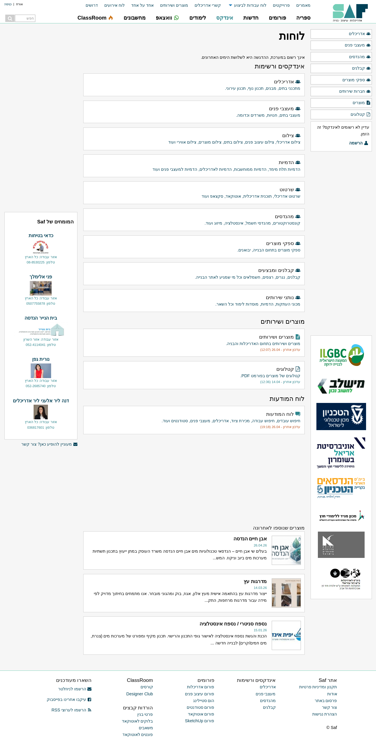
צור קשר (329, 707)
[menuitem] (300, 5)
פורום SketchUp (199, 720)
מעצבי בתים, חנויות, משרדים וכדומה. (194, 111)
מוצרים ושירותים (174, 5)
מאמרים (303, 5)
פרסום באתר (326, 700)
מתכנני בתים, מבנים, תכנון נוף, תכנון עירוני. (194, 84)
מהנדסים (359, 57)
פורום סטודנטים (200, 707)
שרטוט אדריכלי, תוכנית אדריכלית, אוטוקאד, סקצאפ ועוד (194, 192)
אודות (332, 694)
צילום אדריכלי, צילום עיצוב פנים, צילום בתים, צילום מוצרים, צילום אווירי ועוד (194, 138)
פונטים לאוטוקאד (137, 734)
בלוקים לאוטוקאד (137, 721)
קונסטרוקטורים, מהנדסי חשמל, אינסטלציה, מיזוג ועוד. (194, 219)
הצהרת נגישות (324, 714)
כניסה (8, 4)
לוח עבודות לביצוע (250, 5)
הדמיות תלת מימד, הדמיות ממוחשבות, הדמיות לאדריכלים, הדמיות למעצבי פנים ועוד (194, 165)
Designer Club (139, 694)
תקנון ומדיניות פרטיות (318, 687)
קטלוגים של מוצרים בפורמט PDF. (194, 375)
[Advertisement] (194, 479)
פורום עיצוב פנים (199, 694)
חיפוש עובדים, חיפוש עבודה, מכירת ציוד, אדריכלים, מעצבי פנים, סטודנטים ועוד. (194, 420)
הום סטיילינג (203, 700)
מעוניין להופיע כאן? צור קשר (49, 444)
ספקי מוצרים (356, 80)
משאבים (146, 727)
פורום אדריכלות (200, 687)
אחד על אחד (142, 5)
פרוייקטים (281, 5)
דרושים (92, 5)
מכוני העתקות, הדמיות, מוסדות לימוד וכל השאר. (194, 300)
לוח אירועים (114, 5)
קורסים (147, 687)
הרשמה (358, 143)
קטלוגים (360, 114)
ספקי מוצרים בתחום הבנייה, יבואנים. (194, 246)
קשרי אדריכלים (208, 5)
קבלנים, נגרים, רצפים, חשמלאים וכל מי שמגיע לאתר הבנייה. (194, 273)
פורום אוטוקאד (201, 714)
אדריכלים (359, 34)
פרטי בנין (145, 714)
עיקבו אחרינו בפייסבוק (69, 699)
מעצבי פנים (357, 45)
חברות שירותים (354, 91)
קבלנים (361, 68)
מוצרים (361, 103)
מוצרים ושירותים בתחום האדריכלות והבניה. (194, 343)
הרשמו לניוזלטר (75, 689)
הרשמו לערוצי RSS (71, 710)
